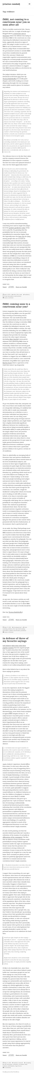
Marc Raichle (14, 339)
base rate (21, 236)
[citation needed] (11, 4)
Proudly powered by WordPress (11, 1072)
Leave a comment (8, 298)
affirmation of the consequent (12, 837)
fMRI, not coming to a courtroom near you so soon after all (16, 22)
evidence (27, 294)
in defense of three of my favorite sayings (15, 640)
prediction (23, 630)
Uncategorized (17, 627)
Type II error (18, 1066)
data (26, 1064)
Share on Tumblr (21, 287)
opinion (16, 1063)
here (19, 76)
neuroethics (11, 296)
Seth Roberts (7, 645)
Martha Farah (7, 363)
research (20, 1063)
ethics (14, 294)
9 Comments (7, 1067)
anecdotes (9, 1064)
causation (15, 1064)
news (20, 294)
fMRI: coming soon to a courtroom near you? (16, 305)
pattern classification (14, 630)
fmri (18, 294)
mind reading (21, 629)
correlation (21, 1064)
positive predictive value (17, 228)
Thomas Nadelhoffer (9, 79)
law (6, 296)
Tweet (5, 287)
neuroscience (17, 296)
